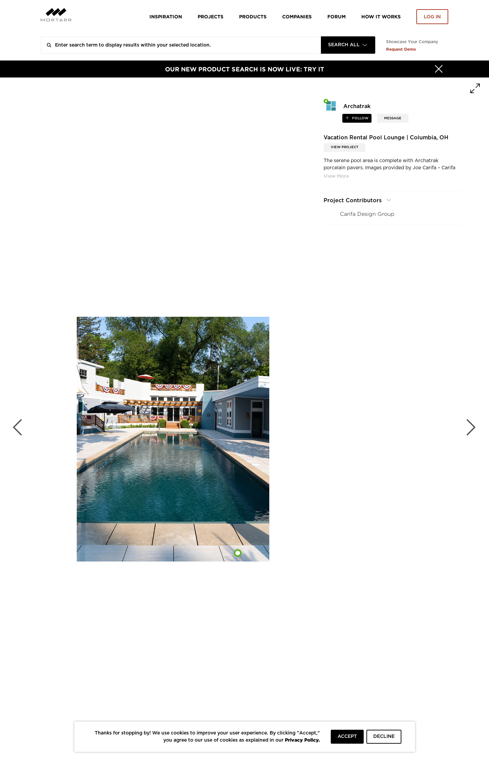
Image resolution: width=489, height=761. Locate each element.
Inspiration (165, 16)
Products (253, 16)
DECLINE (384, 736)
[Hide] (438, 68)
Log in (432, 17)
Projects (210, 16)
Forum (336, 16)
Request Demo (401, 49)
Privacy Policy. (302, 739)
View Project (344, 147)
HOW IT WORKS (381, 16)
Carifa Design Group (367, 214)
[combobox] (348, 45)
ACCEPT (347, 736)
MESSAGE (392, 118)
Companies (297, 16)
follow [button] (359, 118)
